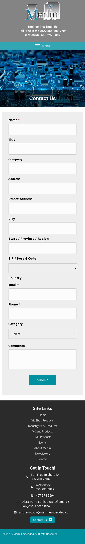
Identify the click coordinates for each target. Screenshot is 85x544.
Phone (14, 304)
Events (42, 442)
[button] (42, 519)
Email (13, 285)
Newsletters (42, 453)
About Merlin (42, 448)
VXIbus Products (42, 431)
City (11, 219)
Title (11, 140)
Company (15, 159)
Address (14, 179)
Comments (16, 346)
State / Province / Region (28, 239)
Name (14, 120)
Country (15, 278)
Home (42, 415)
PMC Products (42, 437)
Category (15, 324)
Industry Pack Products (42, 426)
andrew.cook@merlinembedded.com (45, 512)
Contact (42, 459)
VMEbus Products (43, 420)
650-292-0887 (50, 35)
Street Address (20, 199)
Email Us (52, 26)
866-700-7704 (56, 31)
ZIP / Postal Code (22, 258)
